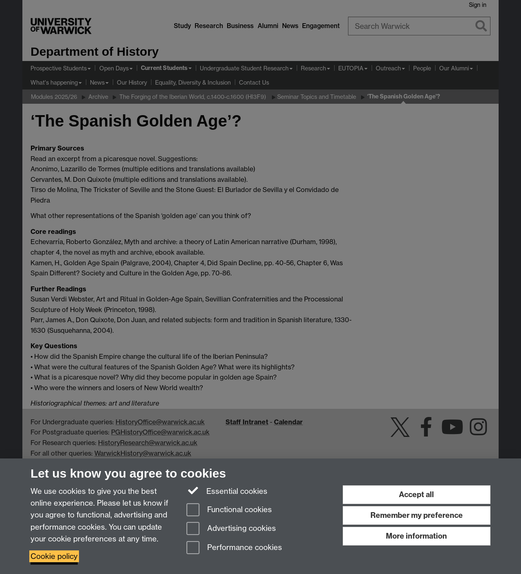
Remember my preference (416, 515)
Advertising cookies (231, 529)
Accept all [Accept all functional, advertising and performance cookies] (416, 494)
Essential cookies (226, 490)
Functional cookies (229, 510)
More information (416, 536)
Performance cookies (234, 548)
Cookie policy (54, 556)
